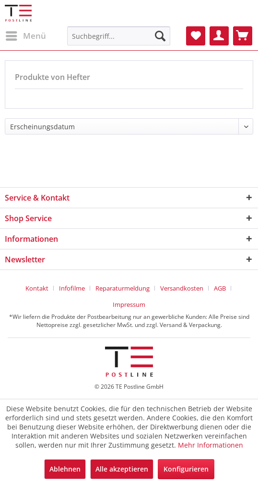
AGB (220, 288)
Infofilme (72, 288)
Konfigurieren (186, 468)
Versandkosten (181, 288)
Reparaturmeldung (122, 288)
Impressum (129, 304)
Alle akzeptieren (121, 468)
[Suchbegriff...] (118, 35)
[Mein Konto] (219, 35)
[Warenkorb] (242, 35)
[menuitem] (25, 35)
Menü (26, 34)
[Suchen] (160, 35)
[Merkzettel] (195, 35)
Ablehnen (65, 468)
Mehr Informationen (210, 445)
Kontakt (36, 288)
